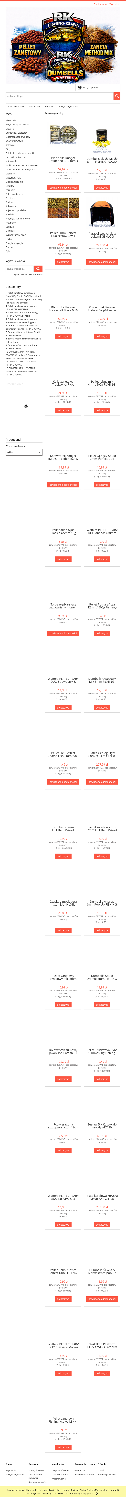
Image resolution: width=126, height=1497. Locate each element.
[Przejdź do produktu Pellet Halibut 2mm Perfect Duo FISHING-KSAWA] (24, 422)
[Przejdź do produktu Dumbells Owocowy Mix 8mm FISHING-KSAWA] (102, 658)
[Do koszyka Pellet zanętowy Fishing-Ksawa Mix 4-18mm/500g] (63, 1447)
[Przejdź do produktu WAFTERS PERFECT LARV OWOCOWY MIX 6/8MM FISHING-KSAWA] (102, 1324)
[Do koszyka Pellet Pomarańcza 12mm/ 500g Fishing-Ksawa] (102, 633)
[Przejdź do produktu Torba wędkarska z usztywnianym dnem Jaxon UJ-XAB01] (63, 584)
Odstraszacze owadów (18, 136)
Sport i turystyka (14, 140)
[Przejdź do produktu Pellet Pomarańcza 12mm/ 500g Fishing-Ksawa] (102, 584)
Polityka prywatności (16, 1474)
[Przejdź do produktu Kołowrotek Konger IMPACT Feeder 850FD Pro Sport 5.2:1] (63, 435)
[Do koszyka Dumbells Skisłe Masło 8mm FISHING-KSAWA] (102, 187)
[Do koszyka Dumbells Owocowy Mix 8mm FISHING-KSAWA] (102, 707)
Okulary (10, 185)
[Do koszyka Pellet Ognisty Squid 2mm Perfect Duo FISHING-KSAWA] (102, 485)
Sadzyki (10, 226)
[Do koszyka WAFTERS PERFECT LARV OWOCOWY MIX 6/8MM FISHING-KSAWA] (102, 1373)
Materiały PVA (13, 177)
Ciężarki (10, 128)
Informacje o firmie (106, 1474)
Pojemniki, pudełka (16, 210)
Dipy (8, 149)
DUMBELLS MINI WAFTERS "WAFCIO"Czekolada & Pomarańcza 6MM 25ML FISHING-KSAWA (23, 355)
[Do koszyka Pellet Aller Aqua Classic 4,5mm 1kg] (63, 559)
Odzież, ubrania (14, 181)
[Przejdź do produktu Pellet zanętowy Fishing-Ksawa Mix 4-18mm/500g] (63, 1398)
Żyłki (8, 251)
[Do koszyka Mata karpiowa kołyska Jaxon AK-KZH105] (102, 1224)
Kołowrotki (11, 161)
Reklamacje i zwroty (84, 1474)
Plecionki (10, 198)
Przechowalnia (59, 1478)
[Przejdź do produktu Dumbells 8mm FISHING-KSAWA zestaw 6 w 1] (63, 807)
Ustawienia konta (60, 1474)
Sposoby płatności (37, 1481)
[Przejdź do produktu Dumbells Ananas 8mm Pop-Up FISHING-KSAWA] (102, 881)
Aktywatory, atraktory (17, 124)
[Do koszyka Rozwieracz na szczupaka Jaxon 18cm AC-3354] (63, 1150)
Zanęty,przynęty (14, 243)
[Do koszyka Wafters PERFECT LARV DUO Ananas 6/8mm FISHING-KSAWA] (102, 559)
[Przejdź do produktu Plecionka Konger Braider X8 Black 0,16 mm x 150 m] (63, 287)
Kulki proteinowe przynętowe (22, 165)
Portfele (10, 214)
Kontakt (101, 1470)
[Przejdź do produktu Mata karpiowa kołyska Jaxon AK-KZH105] (102, 1175)
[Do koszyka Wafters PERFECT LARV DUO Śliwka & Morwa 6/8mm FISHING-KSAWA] (63, 1373)
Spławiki (10, 145)
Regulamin (11, 1470)
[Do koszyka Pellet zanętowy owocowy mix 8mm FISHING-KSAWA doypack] (63, 1005)
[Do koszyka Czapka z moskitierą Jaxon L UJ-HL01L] (63, 930)
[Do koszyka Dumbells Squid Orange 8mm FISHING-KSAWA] (102, 1005)
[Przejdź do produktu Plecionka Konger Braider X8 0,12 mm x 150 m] (63, 137)
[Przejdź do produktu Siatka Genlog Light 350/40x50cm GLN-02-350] (102, 732)
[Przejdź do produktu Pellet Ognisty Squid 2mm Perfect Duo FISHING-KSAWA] (102, 435)
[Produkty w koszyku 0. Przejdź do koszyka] (88, 87)
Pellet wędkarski (14, 194)
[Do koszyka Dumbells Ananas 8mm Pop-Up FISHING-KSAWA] (102, 930)
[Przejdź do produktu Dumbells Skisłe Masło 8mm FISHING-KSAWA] (102, 138)
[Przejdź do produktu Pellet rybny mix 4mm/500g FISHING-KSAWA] (102, 361)
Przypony (11, 222)
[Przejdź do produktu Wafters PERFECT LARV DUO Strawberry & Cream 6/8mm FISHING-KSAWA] (63, 658)
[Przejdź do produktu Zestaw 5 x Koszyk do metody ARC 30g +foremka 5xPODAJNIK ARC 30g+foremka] (102, 1104)
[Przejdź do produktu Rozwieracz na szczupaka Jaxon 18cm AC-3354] (63, 1104)
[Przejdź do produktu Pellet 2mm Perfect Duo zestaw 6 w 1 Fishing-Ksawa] (63, 212)
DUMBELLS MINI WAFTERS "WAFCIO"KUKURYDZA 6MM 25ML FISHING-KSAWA (22, 371)
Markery (10, 173)
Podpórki (10, 202)
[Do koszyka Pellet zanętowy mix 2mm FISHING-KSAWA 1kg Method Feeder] (102, 856)
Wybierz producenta (15, 446)
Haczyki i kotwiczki (16, 157)
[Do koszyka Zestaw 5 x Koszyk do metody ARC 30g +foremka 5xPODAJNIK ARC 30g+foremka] (102, 1150)
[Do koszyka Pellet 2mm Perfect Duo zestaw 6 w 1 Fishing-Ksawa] (63, 262)
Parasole (10, 189)
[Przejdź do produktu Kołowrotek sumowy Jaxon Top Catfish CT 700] (63, 1030)
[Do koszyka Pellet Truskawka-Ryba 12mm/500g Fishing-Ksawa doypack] (102, 1079)
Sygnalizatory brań (16, 234)
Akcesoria (11, 120)
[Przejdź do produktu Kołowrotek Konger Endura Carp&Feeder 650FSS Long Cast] (102, 287)
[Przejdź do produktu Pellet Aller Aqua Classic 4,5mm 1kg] (63, 510)
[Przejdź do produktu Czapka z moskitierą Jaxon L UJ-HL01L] (63, 881)
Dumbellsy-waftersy (16, 132)
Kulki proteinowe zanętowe (20, 169)
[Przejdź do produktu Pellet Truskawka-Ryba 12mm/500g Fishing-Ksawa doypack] (102, 1030)
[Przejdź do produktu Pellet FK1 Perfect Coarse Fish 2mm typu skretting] (63, 732)
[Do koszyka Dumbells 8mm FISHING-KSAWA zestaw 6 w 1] (63, 856)
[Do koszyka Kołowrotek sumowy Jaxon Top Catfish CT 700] (63, 1079)
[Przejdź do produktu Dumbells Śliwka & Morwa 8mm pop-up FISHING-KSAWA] (102, 1249)
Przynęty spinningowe (18, 218)
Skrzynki (10, 230)
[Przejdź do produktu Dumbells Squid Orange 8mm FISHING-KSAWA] (102, 955)
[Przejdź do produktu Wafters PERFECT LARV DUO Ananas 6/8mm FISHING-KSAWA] (102, 510)
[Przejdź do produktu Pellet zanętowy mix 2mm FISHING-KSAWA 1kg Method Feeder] (102, 807)
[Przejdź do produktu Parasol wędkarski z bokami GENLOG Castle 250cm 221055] (102, 213)
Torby (9, 239)
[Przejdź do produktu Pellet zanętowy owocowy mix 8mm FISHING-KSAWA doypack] (63, 955)
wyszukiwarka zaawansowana (27, 274)
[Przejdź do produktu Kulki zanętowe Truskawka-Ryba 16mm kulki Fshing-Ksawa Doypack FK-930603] (63, 361)
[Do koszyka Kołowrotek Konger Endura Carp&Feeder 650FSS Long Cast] (102, 336)
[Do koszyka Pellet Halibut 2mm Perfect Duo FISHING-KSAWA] (63, 1299)
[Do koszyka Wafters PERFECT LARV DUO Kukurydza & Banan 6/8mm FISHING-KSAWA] (63, 1224)
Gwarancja (79, 1470)
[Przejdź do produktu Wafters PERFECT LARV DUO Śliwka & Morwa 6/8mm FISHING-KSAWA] (63, 1324)
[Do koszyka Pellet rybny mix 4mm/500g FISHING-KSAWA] (102, 410)
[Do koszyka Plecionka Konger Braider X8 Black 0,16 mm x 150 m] (63, 336)
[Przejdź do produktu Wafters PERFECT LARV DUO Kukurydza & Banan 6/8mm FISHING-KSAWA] (63, 1175)
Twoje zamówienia (60, 1470)
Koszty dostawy (36, 1470)
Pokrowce (11, 206)
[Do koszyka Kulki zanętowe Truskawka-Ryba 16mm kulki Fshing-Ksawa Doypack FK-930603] (63, 410)
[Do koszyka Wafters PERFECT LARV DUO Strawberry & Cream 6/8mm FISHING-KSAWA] (63, 707)
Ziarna (9, 247)
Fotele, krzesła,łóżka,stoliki (20, 153)
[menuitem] (16, 106)
